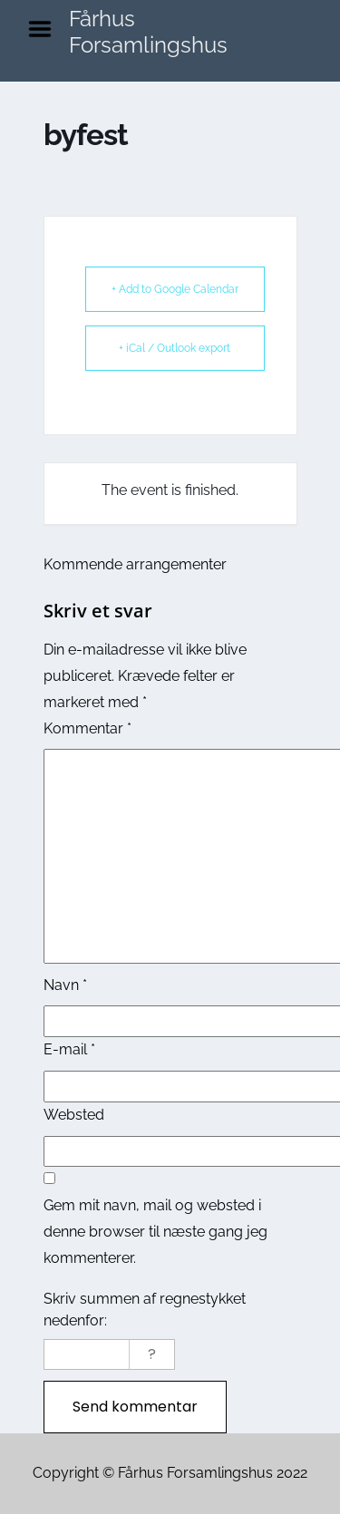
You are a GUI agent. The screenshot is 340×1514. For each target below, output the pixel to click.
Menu (46, 29)
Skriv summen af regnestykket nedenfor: (145, 1309)
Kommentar (87, 728)
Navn (65, 985)
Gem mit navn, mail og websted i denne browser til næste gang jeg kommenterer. (155, 1232)
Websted (74, 1114)
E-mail (69, 1049)
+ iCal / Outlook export (174, 348)
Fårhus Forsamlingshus (148, 31)
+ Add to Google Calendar (175, 289)
